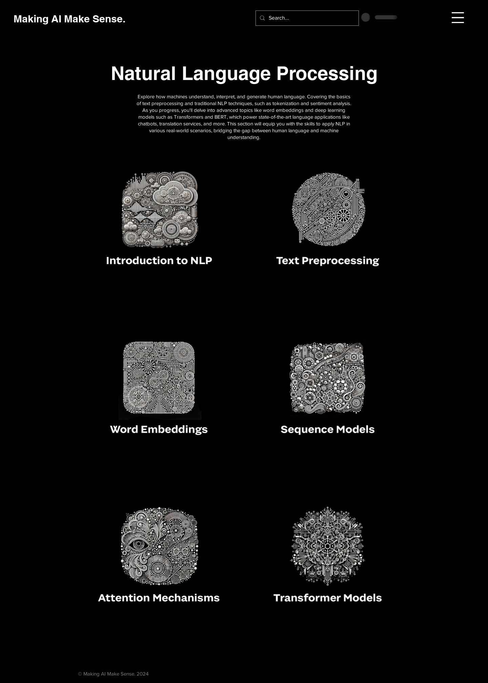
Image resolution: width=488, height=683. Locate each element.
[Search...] (306, 18)
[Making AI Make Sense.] (69, 18)
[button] (458, 17)
